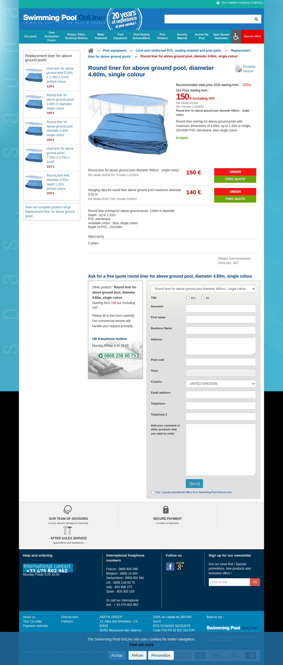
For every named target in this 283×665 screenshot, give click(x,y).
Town (154, 370)
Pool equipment (114, 50)
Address (156, 339)
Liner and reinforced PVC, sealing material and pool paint (179, 50)
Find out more (141, 645)
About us (29, 617)
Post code (157, 359)
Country (156, 381)
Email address (161, 392)
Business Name (161, 328)
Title (154, 297)
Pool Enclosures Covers (52, 36)
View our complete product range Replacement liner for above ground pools (50, 211)
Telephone (158, 403)
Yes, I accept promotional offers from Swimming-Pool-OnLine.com (194, 492)
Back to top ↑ (216, 617)
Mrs (193, 298)
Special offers (252, 36)
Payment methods (35, 626)
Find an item (69, 617)
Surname (157, 306)
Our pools (30, 36)
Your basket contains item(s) (239, 2)
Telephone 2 (159, 414)
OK (255, 582)
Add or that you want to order (165, 429)
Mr (207, 298)
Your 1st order (32, 621)
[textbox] (221, 362)
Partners (67, 621)
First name (158, 317)
